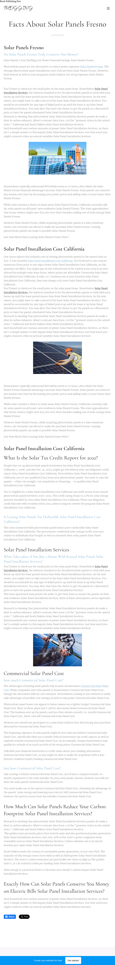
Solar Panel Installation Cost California (50, 260)
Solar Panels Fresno (91, 66)
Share (9, 917)
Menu (108, 8)
